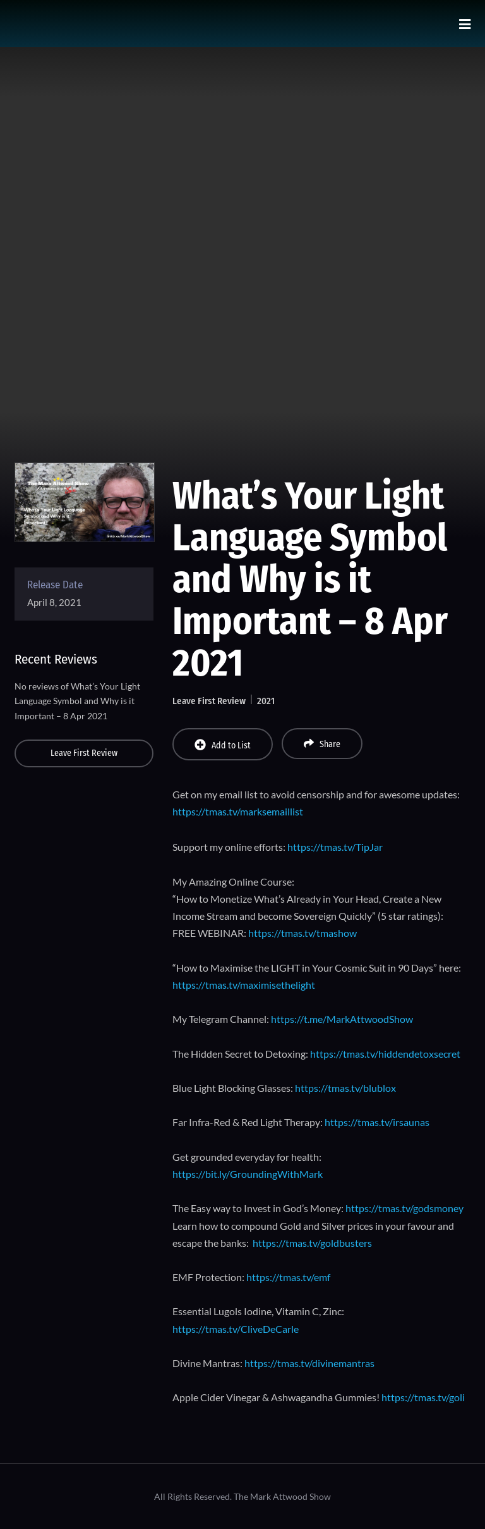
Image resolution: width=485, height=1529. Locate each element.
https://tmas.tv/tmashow (302, 933)
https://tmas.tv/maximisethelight (243, 985)
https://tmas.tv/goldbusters (312, 1243)
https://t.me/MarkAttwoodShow (342, 1019)
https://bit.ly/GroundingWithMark (247, 1174)
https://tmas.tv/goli (423, 1397)
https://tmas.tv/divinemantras (309, 1363)
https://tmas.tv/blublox (345, 1088)
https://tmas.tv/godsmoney (404, 1208)
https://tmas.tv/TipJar (335, 847)
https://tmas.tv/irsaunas (377, 1122)
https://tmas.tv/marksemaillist (237, 811)
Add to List (223, 745)
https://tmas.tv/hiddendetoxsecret (385, 1054)
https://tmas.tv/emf (288, 1277)
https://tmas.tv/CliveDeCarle (235, 1329)
